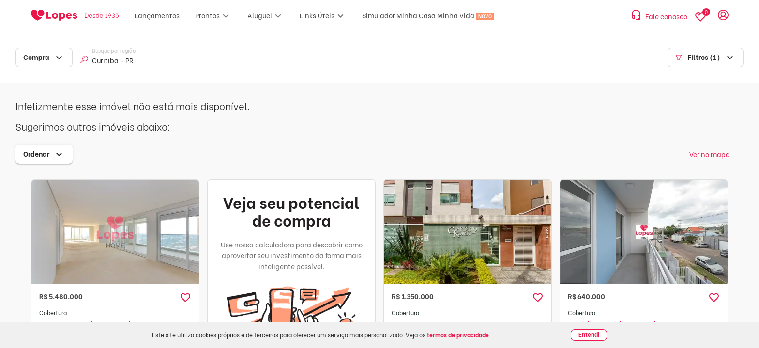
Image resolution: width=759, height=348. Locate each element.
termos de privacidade (458, 335)
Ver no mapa (709, 154)
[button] (185, 298)
